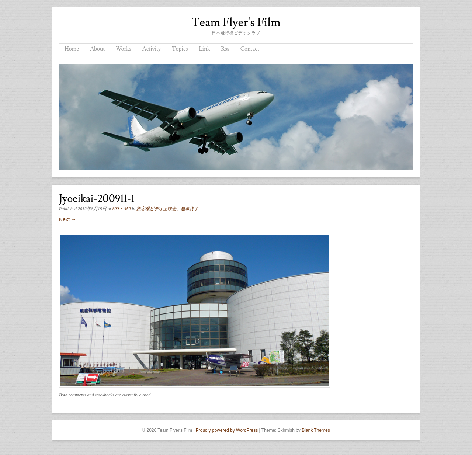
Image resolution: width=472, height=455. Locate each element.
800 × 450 (121, 208)
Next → (67, 219)
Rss (225, 48)
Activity (151, 48)
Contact (249, 48)
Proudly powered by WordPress (227, 430)
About (97, 48)
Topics (180, 48)
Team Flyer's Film (235, 22)
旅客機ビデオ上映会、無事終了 (167, 208)
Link (204, 48)
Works (123, 48)
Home (72, 48)
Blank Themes (316, 430)
